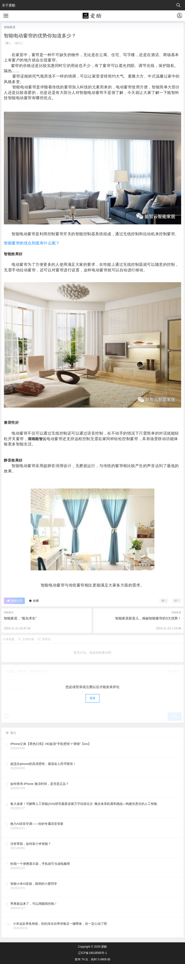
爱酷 (103, 946)
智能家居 (9, 27)
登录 (92, 698)
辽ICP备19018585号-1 (92, 953)
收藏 (33, 601)
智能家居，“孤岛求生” (20, 618)
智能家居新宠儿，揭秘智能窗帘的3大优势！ (148, 618)
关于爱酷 (8, 5)
